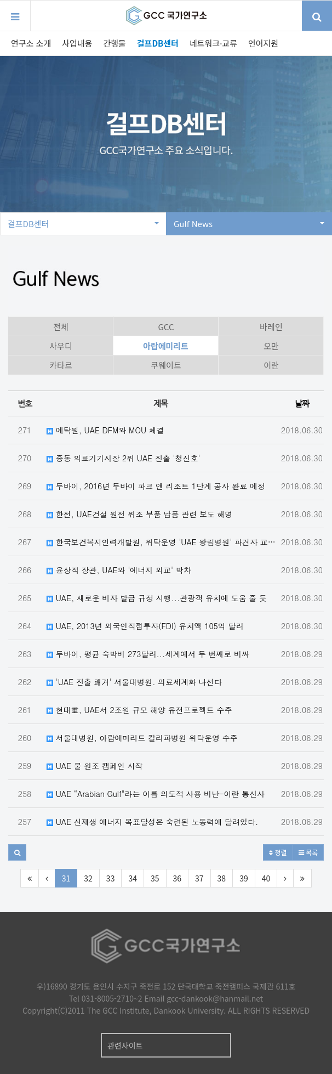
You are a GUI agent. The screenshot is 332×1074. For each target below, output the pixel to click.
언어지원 (263, 43)
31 (66, 878)
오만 (271, 346)
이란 (271, 365)
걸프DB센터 (158, 43)
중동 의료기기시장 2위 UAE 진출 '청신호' (124, 458)
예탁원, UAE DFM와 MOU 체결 (105, 430)
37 (199, 878)
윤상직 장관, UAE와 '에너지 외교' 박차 (119, 569)
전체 (60, 326)
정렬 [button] (278, 852)
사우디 (60, 346)
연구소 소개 (31, 43)
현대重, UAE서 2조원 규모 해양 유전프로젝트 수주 (139, 709)
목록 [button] (308, 852)
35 (155, 878)
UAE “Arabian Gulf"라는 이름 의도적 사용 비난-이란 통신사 (156, 793)
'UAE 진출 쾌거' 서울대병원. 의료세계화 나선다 (134, 681)
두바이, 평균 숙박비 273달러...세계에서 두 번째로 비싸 (148, 653)
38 (221, 878)
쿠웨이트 (166, 365)
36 (177, 878)
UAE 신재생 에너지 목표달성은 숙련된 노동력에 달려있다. (152, 821)
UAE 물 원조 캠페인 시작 (95, 765)
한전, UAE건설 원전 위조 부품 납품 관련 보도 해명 (140, 513)
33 (110, 878)
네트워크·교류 (213, 43)
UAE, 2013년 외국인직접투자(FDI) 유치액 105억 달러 (145, 625)
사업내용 (77, 43)
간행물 (114, 43)
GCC (166, 326)
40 (266, 878)
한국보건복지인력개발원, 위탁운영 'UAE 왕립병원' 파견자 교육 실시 (163, 541)
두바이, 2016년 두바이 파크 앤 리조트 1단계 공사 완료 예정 (156, 486)
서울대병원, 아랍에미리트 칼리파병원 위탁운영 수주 (142, 737)
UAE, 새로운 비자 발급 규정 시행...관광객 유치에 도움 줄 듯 (157, 597)
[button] (17, 852)
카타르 (60, 365)
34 (132, 878)
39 (243, 878)
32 (88, 878)
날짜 (302, 403)
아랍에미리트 (165, 346)
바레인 (271, 326)
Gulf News (249, 223)
